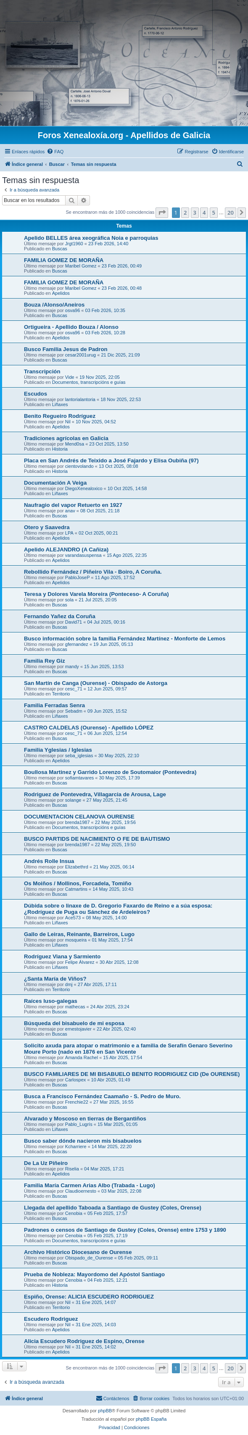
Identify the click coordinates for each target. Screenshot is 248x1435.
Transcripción (42, 371)
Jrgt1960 (74, 243)
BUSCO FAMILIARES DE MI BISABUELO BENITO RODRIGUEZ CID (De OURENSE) (132, 1074)
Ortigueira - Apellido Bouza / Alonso (71, 327)
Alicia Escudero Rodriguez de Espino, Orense (84, 1341)
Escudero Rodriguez (51, 1319)
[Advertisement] (124, 63)
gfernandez (76, 644)
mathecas (75, 1006)
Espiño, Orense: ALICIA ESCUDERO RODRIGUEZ (89, 1296)
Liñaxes (60, 404)
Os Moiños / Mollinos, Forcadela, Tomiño (77, 883)
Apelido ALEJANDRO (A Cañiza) (66, 549)
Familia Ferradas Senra (54, 705)
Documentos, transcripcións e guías (89, 382)
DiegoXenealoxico (84, 488)
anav (70, 510)
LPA (69, 532)
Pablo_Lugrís (78, 1124)
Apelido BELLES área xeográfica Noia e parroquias (91, 238)
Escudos (35, 394)
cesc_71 (73, 688)
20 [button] (230, 212)
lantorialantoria (80, 399)
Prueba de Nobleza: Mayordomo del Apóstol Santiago (94, 1274)
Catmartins (76, 889)
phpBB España (151, 1419)
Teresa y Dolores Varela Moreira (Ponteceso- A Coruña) (96, 594)
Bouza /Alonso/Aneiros (54, 305)
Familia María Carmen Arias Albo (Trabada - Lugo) (89, 1185)
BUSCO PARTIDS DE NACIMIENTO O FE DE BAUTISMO (97, 839)
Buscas (59, 248)
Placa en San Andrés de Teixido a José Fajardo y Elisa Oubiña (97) (111, 460)
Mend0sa (74, 443)
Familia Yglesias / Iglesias (58, 750)
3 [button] (194, 212)
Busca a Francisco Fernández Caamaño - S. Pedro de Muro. (102, 1096)
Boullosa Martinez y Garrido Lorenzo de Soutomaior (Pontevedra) (110, 772)
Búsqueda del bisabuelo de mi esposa (74, 1023)
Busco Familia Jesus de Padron (66, 349)
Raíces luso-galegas (50, 1001)
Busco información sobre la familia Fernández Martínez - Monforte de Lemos (124, 638)
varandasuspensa (83, 555)
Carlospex (75, 1079)
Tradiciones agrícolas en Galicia (66, 438)
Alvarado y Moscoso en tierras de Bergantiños (85, 1118)
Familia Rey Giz (44, 661)
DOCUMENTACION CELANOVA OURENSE (79, 816)
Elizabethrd (76, 866)
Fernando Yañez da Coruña (59, 616)
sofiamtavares (79, 777)
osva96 (72, 310)
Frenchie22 (76, 1101)
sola (69, 599)
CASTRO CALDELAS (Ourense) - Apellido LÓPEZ (88, 727)
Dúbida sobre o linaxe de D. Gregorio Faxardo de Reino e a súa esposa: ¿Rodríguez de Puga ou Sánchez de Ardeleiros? (118, 908)
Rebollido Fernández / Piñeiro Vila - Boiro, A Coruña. (93, 572)
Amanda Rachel (81, 1057)
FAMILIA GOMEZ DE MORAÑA (63, 260)
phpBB (105, 1410)
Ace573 (73, 917)
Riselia (72, 1168)
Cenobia (73, 1213)
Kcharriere (76, 1146)
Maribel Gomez (81, 265)
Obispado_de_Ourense (89, 1257)
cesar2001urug (80, 354)
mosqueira (76, 939)
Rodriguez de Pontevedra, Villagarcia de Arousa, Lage (95, 794)
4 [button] (204, 212)
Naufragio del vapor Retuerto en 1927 (73, 505)
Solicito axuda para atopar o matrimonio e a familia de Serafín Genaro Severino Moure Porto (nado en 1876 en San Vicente (128, 1048)
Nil (68, 421)
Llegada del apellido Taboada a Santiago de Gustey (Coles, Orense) (112, 1207)
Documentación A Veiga (55, 483)
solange (73, 800)
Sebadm (73, 711)
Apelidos (61, 293)
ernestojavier (78, 1028)
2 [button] (185, 212)
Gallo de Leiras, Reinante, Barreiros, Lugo (79, 934)
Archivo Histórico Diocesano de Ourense (78, 1252)
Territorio (61, 693)
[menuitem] (55, 152)
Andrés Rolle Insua (49, 861)
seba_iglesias (79, 755)
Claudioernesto (80, 1191)
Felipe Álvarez (80, 962)
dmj (69, 984)
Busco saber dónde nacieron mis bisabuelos (83, 1141)
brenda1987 (77, 822)
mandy (72, 666)
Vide (69, 377)
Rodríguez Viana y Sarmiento (62, 956)
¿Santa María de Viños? (55, 979)
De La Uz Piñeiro (46, 1163)
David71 (73, 621)
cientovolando (79, 466)
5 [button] (213, 212)
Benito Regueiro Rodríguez (59, 416)
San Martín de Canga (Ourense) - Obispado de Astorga (95, 683)
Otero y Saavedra (47, 527)
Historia (60, 448)
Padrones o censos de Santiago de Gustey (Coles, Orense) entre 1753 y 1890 (125, 1230)
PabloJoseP (77, 577)
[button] (162, 212)
